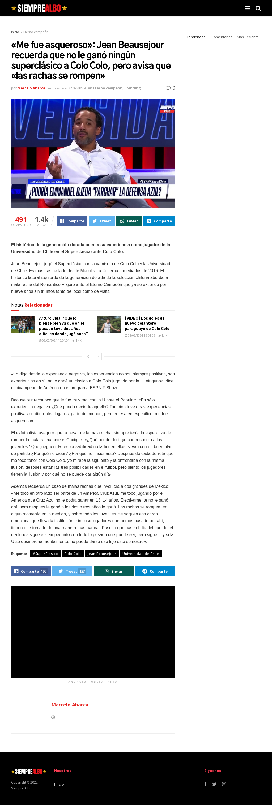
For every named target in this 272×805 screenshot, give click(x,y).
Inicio (15, 32)
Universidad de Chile (140, 553)
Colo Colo (73, 553)
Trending (132, 88)
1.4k (77, 340)
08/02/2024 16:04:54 (54, 340)
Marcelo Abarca (31, 88)
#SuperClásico (45, 553)
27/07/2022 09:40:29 (70, 88)
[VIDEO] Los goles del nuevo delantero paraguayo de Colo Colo (147, 324)
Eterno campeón (35, 32)
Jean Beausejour (102, 553)
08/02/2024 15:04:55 (140, 335)
